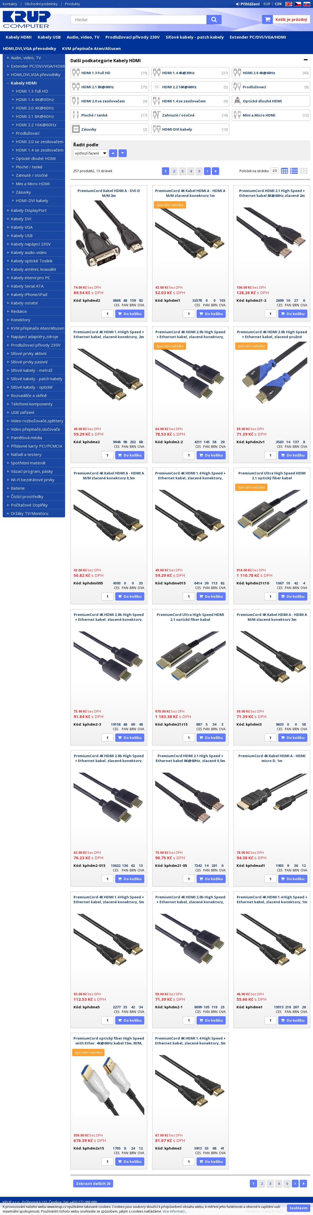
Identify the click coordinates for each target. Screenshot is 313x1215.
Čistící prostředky (27, 496)
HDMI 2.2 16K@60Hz (36, 124)
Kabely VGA (22, 227)
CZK (278, 3)
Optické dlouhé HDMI (36, 158)
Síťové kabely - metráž (31, 370)
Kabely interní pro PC (30, 277)
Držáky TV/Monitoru (29, 513)
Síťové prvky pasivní (29, 361)
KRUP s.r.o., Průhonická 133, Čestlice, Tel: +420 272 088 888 (50, 1202)
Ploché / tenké (29, 166)
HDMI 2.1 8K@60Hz (35, 116)
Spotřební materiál (28, 462)
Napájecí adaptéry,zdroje (34, 336)
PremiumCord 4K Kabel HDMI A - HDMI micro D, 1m (271, 758)
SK (306, 4)
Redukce (19, 311)
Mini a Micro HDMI (33, 183)
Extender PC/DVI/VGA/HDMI (258, 37)
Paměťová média (26, 437)
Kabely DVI (21, 218)
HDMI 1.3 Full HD (32, 91)
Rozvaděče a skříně (29, 395)
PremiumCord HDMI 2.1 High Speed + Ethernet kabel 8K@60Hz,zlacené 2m (272, 193)
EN (288, 4)
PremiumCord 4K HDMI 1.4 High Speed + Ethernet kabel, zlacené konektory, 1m (272, 899)
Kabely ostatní (24, 303)
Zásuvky (23, 192)
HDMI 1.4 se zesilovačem (39, 150)
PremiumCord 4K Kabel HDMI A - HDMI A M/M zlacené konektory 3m (272, 617)
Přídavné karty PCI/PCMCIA (36, 446)
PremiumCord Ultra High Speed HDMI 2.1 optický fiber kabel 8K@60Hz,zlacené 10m (272, 478)
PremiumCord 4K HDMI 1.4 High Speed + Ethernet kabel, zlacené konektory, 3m (190, 1041)
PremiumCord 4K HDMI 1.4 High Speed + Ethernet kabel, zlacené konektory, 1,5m (190, 478)
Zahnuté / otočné (32, 175)
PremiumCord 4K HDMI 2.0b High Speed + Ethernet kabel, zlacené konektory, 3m (109, 619)
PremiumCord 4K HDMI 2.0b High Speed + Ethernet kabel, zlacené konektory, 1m (190, 902)
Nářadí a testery (26, 454)
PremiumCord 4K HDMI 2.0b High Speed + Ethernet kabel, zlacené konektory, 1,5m (109, 760)
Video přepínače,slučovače (35, 429)
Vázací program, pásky (32, 471)
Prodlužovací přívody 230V (133, 37)
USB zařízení (22, 412)
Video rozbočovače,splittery (37, 420)
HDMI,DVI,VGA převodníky (29, 48)
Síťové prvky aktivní (28, 353)
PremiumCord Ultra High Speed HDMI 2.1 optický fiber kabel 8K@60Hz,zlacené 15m (190, 619)
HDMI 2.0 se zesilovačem (39, 141)
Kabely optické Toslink (31, 260)
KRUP (34, 19)
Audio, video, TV (83, 37)
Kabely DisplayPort (29, 210)
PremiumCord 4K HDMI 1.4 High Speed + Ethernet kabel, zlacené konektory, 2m (109, 334)
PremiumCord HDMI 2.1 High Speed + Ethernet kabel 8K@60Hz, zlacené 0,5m (190, 758)
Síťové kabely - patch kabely (195, 37)
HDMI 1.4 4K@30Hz (35, 99)
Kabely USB (49, 37)
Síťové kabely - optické (32, 387)
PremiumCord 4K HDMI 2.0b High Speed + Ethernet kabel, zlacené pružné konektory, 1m (272, 336)
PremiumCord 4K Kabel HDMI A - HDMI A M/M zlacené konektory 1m (190, 193)
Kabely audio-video (29, 252)
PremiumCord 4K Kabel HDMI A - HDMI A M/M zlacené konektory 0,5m (109, 475)
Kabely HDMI (19, 37)
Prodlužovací (27, 133)
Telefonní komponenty (32, 404)
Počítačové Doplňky (29, 505)
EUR (267, 3)
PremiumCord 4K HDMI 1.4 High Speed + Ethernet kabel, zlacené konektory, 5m (109, 899)
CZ (297, 4)
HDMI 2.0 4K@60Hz (35, 108)
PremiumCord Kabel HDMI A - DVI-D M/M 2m (109, 193)
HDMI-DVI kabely (32, 200)
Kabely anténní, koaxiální (33, 269)
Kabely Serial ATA (27, 286)
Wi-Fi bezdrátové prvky (33, 479)
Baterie (18, 488)
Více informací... (175, 1211)
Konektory (20, 319)
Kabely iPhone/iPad (29, 294)
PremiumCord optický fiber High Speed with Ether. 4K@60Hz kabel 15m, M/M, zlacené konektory (109, 1043)
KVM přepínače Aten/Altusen (91, 48)
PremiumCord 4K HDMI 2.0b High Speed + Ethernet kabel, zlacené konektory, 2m (190, 336)
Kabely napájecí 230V (31, 244)
